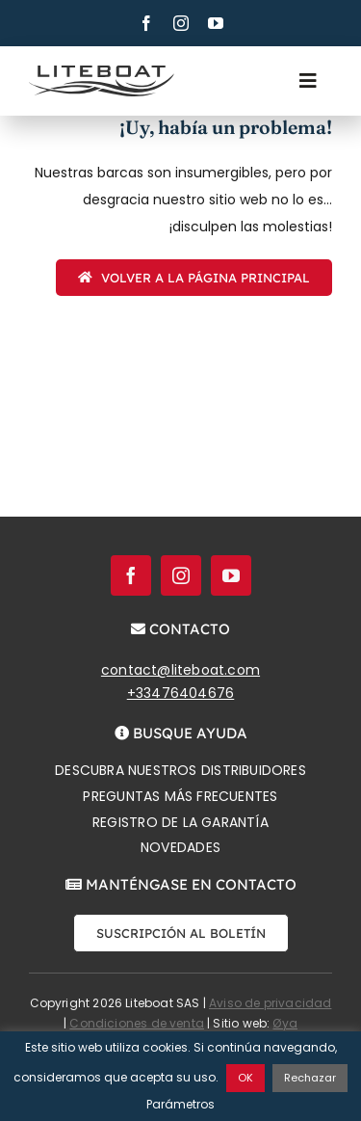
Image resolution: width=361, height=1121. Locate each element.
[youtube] (215, 23)
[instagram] (181, 23)
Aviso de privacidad (270, 1003)
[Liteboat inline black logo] (101, 72)
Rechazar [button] (310, 1077)
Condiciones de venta (136, 1023)
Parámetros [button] (180, 1104)
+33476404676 (181, 693)
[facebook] (146, 23)
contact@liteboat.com (180, 670)
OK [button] (245, 1077)
